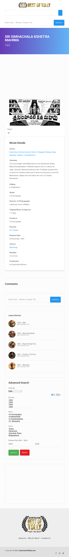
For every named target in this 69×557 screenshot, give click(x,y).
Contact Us (45, 538)
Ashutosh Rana (16, 433)
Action (16, 429)
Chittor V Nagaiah (38, 152)
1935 (22, 407)
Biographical (16, 435)
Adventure (16, 431)
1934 (22, 405)
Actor (10, 411)
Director (11, 397)
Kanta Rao (14, 152)
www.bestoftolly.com (27, 550)
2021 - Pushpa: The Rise (26, 354)
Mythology (14, 247)
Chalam (20, 155)
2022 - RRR (21, 323)
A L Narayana (21, 421)
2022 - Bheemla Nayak (26, 333)
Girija (54, 152)
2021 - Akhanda (23, 365)
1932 (22, 400)
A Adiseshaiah (21, 417)
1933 (22, 402)
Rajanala (13, 155)
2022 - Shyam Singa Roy (26, 344)
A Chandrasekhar (21, 419)
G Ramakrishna (29, 155)
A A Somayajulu (21, 414)
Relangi (48, 152)
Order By (11, 388)
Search (59, 23)
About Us (22, 538)
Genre (10, 426)
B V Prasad (14, 230)
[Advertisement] (34, 483)
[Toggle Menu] (60, 13)
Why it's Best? (34, 538)
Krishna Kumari (24, 152)
